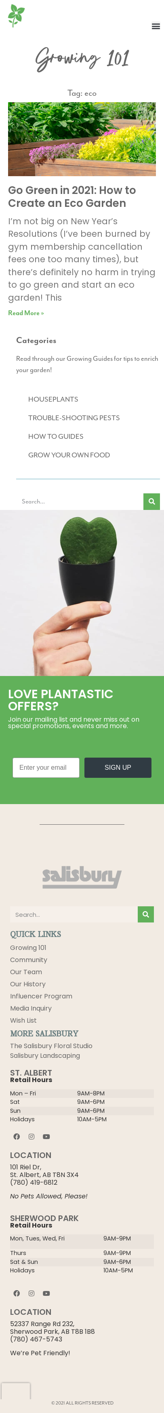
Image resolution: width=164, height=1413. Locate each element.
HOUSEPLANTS (53, 400)
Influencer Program (41, 996)
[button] (155, 25)
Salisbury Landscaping (45, 1055)
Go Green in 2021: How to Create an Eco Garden (72, 196)
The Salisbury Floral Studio (51, 1046)
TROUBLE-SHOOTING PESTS (74, 418)
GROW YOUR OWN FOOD (69, 455)
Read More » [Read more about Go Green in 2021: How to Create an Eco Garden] (26, 313)
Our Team (26, 972)
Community (28, 959)
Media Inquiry (31, 1008)
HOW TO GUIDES (56, 437)
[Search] (151, 501)
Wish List (23, 1020)
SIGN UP (118, 767)
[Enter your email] (46, 768)
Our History (28, 984)
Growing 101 (28, 947)
